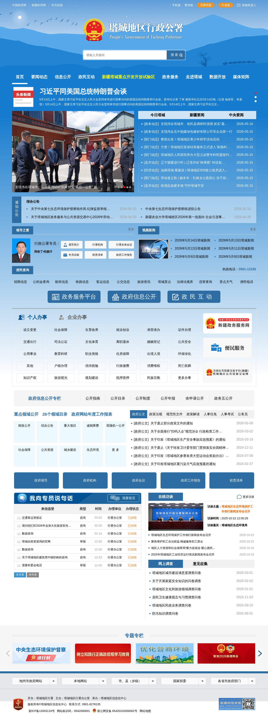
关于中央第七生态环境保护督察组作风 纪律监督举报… (70, 209)
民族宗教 (153, 377)
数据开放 (217, 77)
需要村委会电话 (32, 565)
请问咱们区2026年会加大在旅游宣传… (46, 525)
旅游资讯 (143, 282)
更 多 (115, 449)
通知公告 (17, 209)
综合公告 (32, 201)
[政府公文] (141, 423)
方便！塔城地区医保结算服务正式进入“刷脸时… (195, 147)
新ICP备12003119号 (42, 711)
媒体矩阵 (241, 77)
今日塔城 (157, 115)
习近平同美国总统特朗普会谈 (83, 91)
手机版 (176, 5)
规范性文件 (174, 414)
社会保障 (60, 329)
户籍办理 (60, 365)
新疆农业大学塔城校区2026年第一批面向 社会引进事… (185, 217)
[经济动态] (151, 170)
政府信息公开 (139, 296)
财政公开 (24, 425)
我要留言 (122, 498)
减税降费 (93, 425)
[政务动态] (151, 124)
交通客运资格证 (32, 517)
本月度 (20, 574)
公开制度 (143, 398)
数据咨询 (27, 533)
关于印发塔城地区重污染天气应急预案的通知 (183, 464)
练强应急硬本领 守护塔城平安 (182, 185)
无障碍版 (205, 5)
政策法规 (155, 414)
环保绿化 (184, 353)
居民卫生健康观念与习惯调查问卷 (176, 597)
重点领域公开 (26, 414)
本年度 (33, 574)
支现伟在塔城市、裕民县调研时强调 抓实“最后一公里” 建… (58, 187)
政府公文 (138, 414)
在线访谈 (165, 497)
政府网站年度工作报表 (91, 414)
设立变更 (29, 329)
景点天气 (226, 282)
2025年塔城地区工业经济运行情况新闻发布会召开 (182, 554)
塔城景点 (164, 282)
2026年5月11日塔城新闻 (236, 248)
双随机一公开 (115, 425)
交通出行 (29, 341)
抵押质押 (122, 377)
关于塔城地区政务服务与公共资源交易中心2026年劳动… (72, 217)
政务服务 (170, 77)
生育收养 (91, 329)
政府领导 (40, 480)
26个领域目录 (55, 414)
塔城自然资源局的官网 (36, 541)
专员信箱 (57, 5)
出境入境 (153, 353)
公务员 (243, 414)
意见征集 (200, 564)
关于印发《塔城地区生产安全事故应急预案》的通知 (188, 439)
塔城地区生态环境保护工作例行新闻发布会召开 (181, 535)
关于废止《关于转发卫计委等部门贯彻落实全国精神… (190, 447)
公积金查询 (41, 282)
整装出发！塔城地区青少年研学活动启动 (190, 139)
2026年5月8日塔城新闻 (235, 256)
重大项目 (70, 425)
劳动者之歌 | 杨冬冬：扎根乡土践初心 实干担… (195, 178)
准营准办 (153, 329)
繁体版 (189, 5)
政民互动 (86, 77)
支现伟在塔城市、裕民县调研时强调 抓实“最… (194, 124)
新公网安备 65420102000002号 (114, 711)
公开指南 (92, 398)
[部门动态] (151, 139)
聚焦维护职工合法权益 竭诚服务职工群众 (177, 541)
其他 (30, 365)
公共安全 (184, 341)
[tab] (157, 115)
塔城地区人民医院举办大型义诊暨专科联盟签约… (196, 154)
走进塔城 (194, 77)
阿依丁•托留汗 (43, 251)
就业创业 (122, 329)
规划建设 (91, 377)
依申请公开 (195, 398)
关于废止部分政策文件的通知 (172, 423)
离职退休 (122, 341)
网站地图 (145, 711)
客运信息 (102, 282)
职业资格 (91, 353)
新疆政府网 (39, 5)
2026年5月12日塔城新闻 (192, 248)
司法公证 (60, 341)
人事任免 (210, 414)
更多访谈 (248, 496)
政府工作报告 (124, 254)
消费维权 (153, 365)
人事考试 (227, 414)
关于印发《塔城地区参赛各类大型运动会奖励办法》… (190, 456)
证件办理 (184, 329)
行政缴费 (122, 365)
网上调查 (165, 564)
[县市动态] (151, 162)
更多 (131, 229)
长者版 (225, 5)
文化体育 (91, 341)
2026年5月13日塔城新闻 (236, 240)
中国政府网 (19, 5)
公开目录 (117, 398)
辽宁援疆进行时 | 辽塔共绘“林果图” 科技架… (193, 162)
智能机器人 (249, 5)
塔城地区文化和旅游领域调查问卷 (176, 589)
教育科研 (60, 353)
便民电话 (246, 282)
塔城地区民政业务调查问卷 (171, 605)
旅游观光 (60, 377)
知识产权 (29, 377)
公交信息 (123, 282)
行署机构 (97, 244)
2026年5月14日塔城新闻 (192, 240)
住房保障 (122, 353)
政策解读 (193, 414)
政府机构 (89, 480)
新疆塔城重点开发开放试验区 (128, 77)
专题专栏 (134, 635)
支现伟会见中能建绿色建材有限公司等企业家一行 (196, 131)
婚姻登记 (153, 341)
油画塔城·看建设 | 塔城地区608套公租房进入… (194, 170)
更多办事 (184, 377)
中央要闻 (236, 115)
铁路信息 (82, 282)
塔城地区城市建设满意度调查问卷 (176, 573)
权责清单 (97, 254)
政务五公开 (223, 398)
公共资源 (47, 449)
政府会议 (138, 480)
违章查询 (205, 282)
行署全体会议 (124, 244)
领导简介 (74, 244)
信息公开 (63, 77)
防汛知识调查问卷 (165, 613)
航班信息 (61, 282)
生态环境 (93, 449)
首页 (20, 77)
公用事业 (29, 353)
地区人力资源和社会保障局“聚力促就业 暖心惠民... (183, 548)
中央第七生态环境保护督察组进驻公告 (173, 209)
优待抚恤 (91, 365)
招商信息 (20, 282)
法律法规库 (185, 282)
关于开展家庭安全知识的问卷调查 (176, 581)
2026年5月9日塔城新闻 (191, 256)
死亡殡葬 (184, 365)
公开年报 (168, 398)
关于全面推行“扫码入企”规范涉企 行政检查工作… (186, 431)
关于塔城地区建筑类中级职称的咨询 (45, 557)
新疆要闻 (197, 115)
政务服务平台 (79, 296)
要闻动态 (39, 77)
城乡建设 (70, 449)
